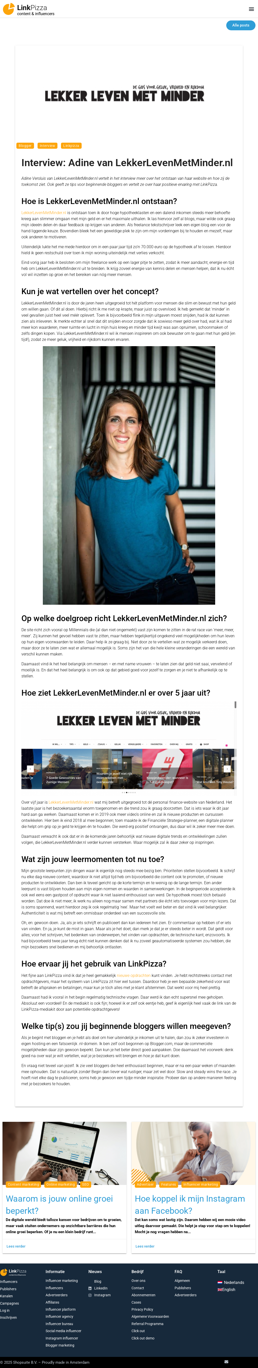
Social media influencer (63, 1331)
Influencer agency (59, 1316)
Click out (138, 1331)
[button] (251, 9)
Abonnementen (143, 1295)
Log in (5, 1310)
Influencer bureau (59, 1324)
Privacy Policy (142, 1309)
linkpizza (71, 146)
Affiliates (52, 1302)
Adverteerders (57, 1295)
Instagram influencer (62, 1338)
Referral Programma (148, 1324)
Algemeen (182, 1281)
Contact (138, 1288)
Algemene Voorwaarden (150, 1316)
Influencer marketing (62, 1281)
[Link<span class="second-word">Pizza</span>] (9, 9)
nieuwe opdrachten (134, 975)
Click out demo (143, 1338)
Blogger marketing (60, 1345)
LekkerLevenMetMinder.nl (43, 212)
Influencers (8, 1282)
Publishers (8, 1289)
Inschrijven (8, 1317)
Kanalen (6, 1296)
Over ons (138, 1281)
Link (32, 8)
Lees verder (16, 1246)
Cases (136, 1302)
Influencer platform (61, 1309)
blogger (25, 146)
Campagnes (9, 1303)
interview (47, 146)
